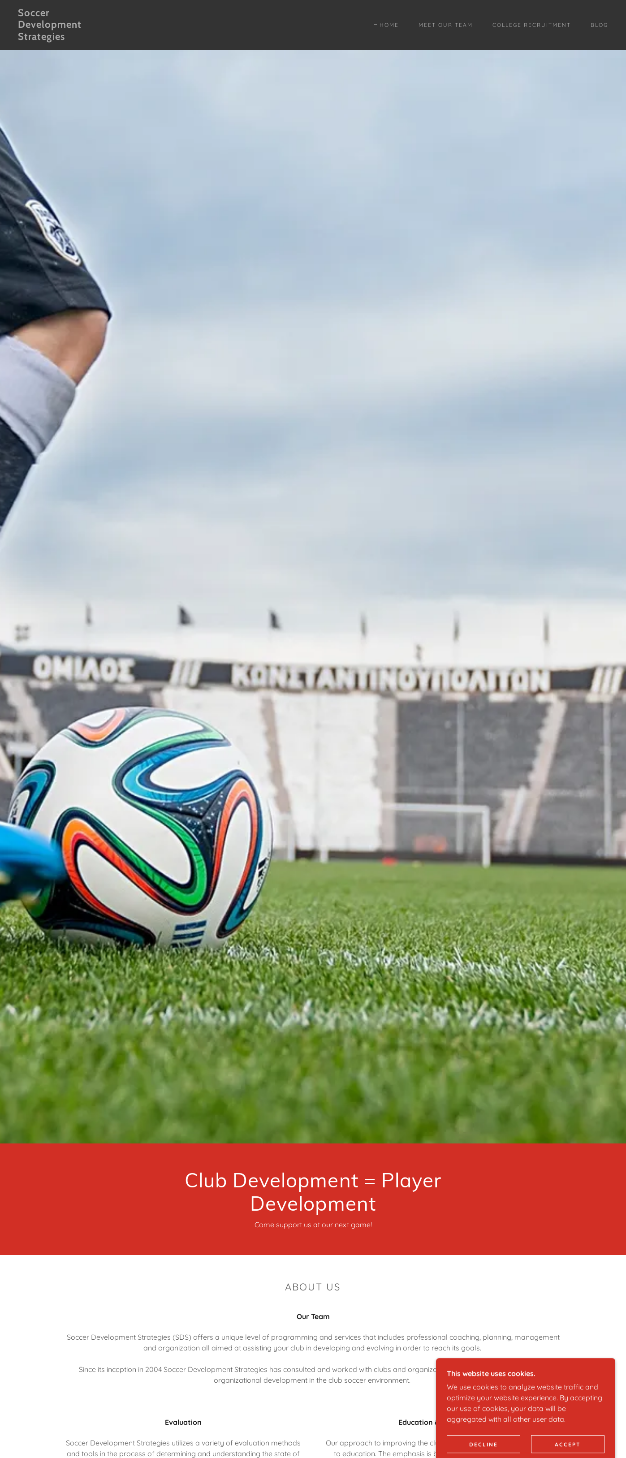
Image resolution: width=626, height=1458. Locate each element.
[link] (99, 37)
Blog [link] (599, 25)
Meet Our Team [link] (446, 25)
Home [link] (389, 25)
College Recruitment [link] (531, 25)
